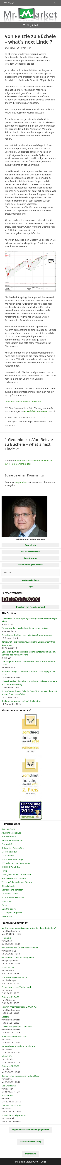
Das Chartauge (9, 1085)
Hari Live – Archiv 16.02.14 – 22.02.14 (27, 417)
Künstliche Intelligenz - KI (14, 1115)
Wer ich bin (30, 545)
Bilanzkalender (9, 886)
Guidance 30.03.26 (10, 1066)
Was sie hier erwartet (31, 551)
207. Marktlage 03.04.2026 (14, 977)
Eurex (4, 905)
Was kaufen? (7, 1095)
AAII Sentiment (9, 836)
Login (30, 586)
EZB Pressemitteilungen (13, 859)
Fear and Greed (9, 844)
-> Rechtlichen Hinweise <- (36, 411)
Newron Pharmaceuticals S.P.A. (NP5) (19, 1006)
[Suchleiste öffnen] (55, 3)
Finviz (4, 870)
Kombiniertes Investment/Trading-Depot (21, 1075)
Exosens (5, 1016)
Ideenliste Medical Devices (14, 1036)
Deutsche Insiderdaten (12, 889)
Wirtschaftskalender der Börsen (17, 882)
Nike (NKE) (7, 1056)
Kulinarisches (8, 967)
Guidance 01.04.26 (10, 997)
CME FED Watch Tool (11, 867)
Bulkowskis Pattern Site (13, 848)
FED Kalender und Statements (16, 863)
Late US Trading (9, 908)
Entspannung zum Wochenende (17, 987)
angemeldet (21, 482)
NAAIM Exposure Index (13, 840)
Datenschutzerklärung (30, 1141)
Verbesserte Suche (30, 580)
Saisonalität (7, 916)
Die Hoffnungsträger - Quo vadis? (17, 1026)
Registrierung (30, 558)
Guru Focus (7, 901)
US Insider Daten (10, 893)
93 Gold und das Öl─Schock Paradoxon (20, 947)
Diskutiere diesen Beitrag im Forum (23, 401)
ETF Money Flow (9, 851)
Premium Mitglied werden (30, 564)
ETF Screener (8, 855)
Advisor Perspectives (11, 832)
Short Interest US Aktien (13, 897)
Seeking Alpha (8, 828)
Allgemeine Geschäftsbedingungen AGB (30, 1129)
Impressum (30, 1153)
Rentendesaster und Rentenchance (18, 1046)
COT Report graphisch (12, 912)
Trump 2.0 (6, 937)
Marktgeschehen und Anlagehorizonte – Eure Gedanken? (29, 928)
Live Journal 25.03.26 (11, 1105)
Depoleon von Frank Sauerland (30, 607)
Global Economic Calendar (14, 878)
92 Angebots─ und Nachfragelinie (18, 957)
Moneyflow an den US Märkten (16, 874)
